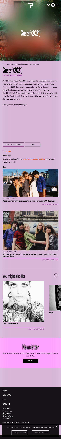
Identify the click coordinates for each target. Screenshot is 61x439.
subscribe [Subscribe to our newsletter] (30, 361)
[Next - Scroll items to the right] (56, 275)
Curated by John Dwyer (13, 144)
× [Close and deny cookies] (56, 426)
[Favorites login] (53, 5)
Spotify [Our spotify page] (6, 415)
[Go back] (4, 64)
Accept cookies (19, 433)
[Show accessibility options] (48, 5)
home (9, 64)
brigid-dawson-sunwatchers (28, 64)
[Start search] (57, 5)
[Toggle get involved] (30, 404)
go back (7, 151)
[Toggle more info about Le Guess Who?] (30, 395)
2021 (33, 144)
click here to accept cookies (34, 159)
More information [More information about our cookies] (41, 433)
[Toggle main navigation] (4, 5)
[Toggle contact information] (30, 399)
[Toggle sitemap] (30, 391)
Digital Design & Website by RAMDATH (16, 422)
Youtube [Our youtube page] (7, 413)
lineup (14, 64)
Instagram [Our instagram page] (7, 411)
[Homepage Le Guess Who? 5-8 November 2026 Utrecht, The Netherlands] (30, 5)
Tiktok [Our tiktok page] (6, 418)
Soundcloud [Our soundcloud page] (8, 416)
